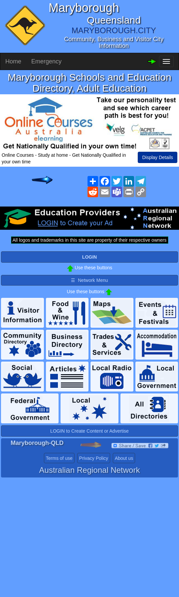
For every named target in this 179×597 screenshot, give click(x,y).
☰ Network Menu (89, 280)
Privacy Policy (93, 458)
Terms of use (59, 458)
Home (13, 61)
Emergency (46, 61)
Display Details (157, 157)
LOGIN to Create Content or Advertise (89, 431)
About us (124, 458)
